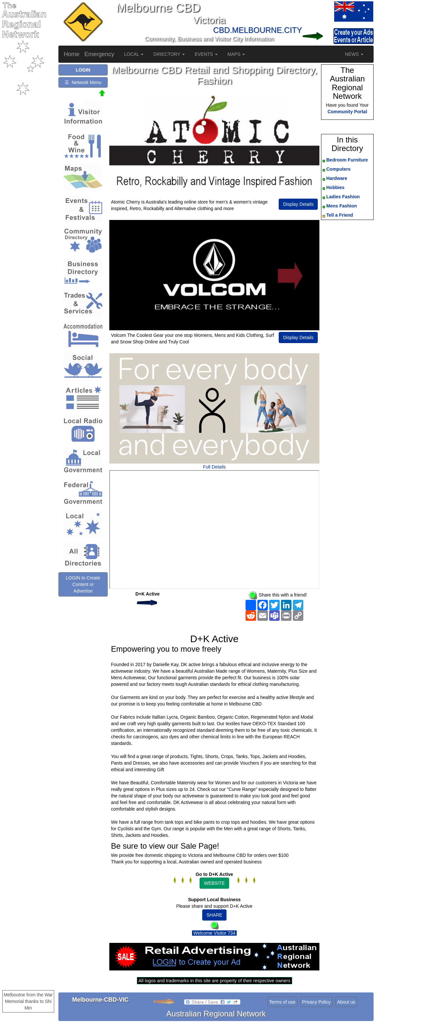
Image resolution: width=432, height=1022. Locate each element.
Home (71, 54)
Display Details (298, 204)
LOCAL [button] (133, 54)
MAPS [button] (236, 54)
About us (346, 1002)
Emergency (99, 54)
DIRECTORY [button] (169, 54)
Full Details (214, 466)
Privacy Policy (316, 1002)
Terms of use (282, 1002)
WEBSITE (214, 883)
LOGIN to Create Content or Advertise (83, 584)
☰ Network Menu (83, 82)
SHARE (214, 915)
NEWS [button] (354, 54)
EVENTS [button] (206, 54)
